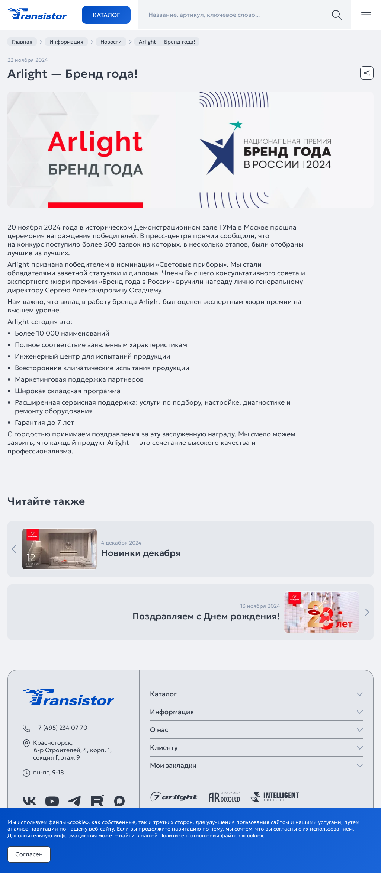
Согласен (29, 854)
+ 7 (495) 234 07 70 (60, 727)
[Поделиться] (367, 73)
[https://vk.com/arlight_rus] (29, 801)
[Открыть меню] (366, 15)
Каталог (106, 15)
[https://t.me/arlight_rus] (74, 801)
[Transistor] (37, 13)
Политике (171, 835)
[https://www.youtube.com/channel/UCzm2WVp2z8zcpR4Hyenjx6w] (52, 801)
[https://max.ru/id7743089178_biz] (119, 801)
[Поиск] (337, 15)
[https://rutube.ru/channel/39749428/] (97, 801)
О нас (159, 729)
